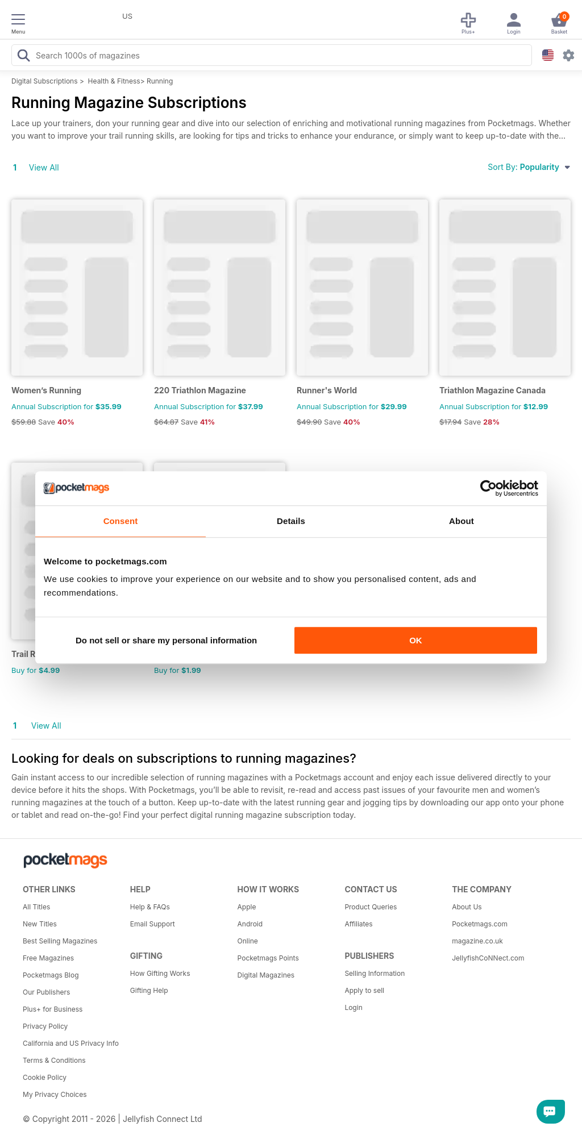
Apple (247, 907)
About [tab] (461, 521)
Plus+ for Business (52, 1009)
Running (160, 81)
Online (248, 941)
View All (44, 167)
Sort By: (529, 167)
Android (250, 924)
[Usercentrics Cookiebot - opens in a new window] (488, 488)
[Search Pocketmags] (23, 56)
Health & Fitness (114, 81)
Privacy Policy (45, 1026)
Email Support (152, 924)
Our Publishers (46, 992)
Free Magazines (48, 958)
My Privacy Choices (55, 1094)
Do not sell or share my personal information (166, 640)
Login (353, 1007)
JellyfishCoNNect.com (488, 958)
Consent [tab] (120, 521)
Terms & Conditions (54, 1060)
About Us (466, 907)
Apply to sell (364, 990)
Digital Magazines (266, 975)
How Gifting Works (160, 973)
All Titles (36, 907)
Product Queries (370, 907)
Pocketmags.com (480, 924)
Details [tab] (291, 521)
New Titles (40, 924)
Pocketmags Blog (51, 975)
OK (415, 640)
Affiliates (358, 924)
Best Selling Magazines (60, 941)
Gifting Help (149, 990)
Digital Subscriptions (44, 81)
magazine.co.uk (477, 941)
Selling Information (374, 973)
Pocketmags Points (268, 958)
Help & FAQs (150, 907)
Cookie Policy (44, 1077)
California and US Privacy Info (71, 1043)
